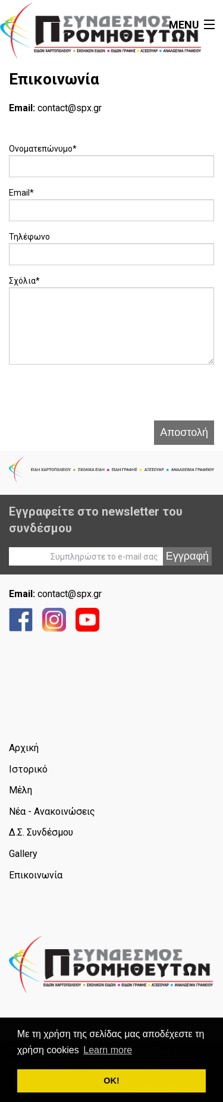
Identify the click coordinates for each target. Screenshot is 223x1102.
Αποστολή (184, 432)
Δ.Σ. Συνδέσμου (41, 832)
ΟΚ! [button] (111, 1080)
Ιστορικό (28, 769)
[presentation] (99, 397)
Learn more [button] (107, 1050)
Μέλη (20, 790)
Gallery (23, 853)
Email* (21, 192)
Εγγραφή (187, 556)
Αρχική (24, 747)
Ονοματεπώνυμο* (43, 148)
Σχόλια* (24, 280)
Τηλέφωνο (29, 236)
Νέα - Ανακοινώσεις (52, 811)
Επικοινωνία (35, 875)
